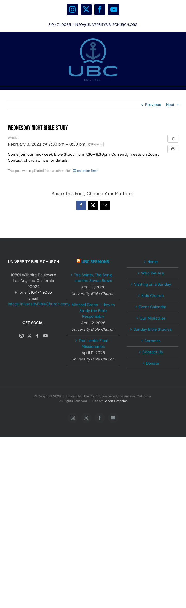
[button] (173, 149)
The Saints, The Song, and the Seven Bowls (93, 278)
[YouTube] (45, 336)
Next (170, 104)
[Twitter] (29, 336)
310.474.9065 (40, 292)
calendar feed (85, 171)
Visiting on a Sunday (152, 284)
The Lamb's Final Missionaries (93, 343)
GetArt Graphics (115, 401)
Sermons (152, 340)
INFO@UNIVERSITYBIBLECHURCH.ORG (106, 24)
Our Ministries (153, 318)
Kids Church (152, 295)
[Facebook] (37, 336)
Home (152, 261)
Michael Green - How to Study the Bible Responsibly (93, 310)
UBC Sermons (95, 261)
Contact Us (152, 352)
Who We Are (152, 273)
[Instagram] (21, 336)
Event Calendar (152, 306)
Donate (152, 363)
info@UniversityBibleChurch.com (38, 304)
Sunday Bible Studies (153, 329)
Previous (153, 104)
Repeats (95, 144)
